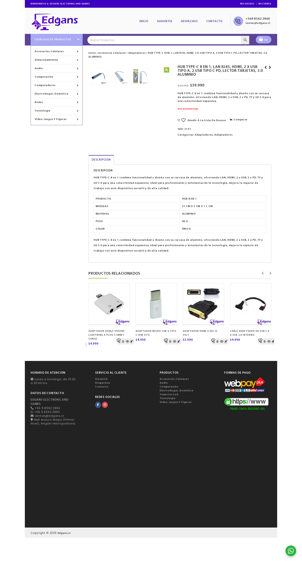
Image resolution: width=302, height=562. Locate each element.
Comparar (240, 119)
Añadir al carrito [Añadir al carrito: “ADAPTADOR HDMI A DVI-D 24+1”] (178, 365)
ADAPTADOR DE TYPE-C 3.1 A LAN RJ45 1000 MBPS (269, 71)
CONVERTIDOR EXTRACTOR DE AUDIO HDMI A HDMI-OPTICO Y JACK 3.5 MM (265, 73)
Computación (57, 77)
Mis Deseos (247, 4)
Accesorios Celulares (57, 52)
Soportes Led (169, 418)
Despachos (189, 21)
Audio (57, 68)
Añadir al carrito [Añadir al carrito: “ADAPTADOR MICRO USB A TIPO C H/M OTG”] (131, 365)
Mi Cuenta (264, 4)
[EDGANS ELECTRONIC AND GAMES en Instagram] (105, 429)
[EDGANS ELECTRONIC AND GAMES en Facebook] (98, 429)
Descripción (101, 184)
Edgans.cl (64, 557)
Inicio (143, 21)
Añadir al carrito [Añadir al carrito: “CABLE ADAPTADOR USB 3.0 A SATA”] (272, 365)
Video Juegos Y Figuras (57, 119)
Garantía (164, 21)
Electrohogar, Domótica (57, 94)
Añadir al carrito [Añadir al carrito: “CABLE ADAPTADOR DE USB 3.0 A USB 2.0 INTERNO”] (225, 365)
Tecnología (57, 111)
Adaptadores (137, 53)
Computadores (57, 85)
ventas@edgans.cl (258, 23)
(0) (266, 40)
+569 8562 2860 (258, 18)
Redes (57, 102)
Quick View (127, 365)
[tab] (101, 184)
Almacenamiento (57, 60)
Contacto (214, 21)
